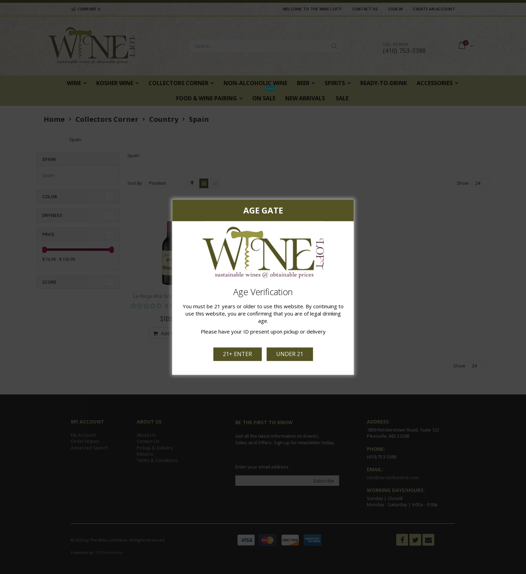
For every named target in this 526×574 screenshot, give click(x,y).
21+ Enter (237, 354)
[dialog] (263, 287)
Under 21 (289, 354)
